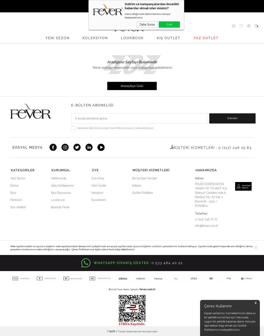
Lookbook (58, 199)
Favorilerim (98, 199)
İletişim (136, 185)
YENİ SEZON (57, 38)
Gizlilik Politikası (142, 192)
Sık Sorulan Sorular (144, 177)
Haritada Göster (246, 186)
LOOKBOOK (132, 38)
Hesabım (97, 192)
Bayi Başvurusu (61, 192)
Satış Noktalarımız (62, 185)
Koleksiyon (95, 38)
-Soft (111, 330)
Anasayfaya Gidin (132, 85)
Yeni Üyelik (98, 185)
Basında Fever (60, 206)
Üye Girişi (97, 177)
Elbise (14, 185)
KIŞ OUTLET (168, 38)
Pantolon (16, 199)
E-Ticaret (121, 330)
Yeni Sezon (17, 177)
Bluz (13, 192)
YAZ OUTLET (206, 38)
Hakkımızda (58, 177)
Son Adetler (18, 206)
